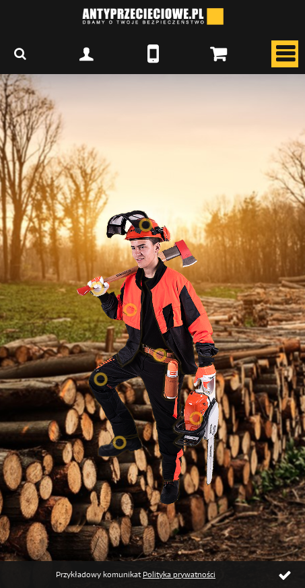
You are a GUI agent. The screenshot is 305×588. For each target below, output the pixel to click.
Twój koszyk (218, 53)
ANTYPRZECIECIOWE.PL (153, 16)
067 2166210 (152, 53)
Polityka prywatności (179, 574)
